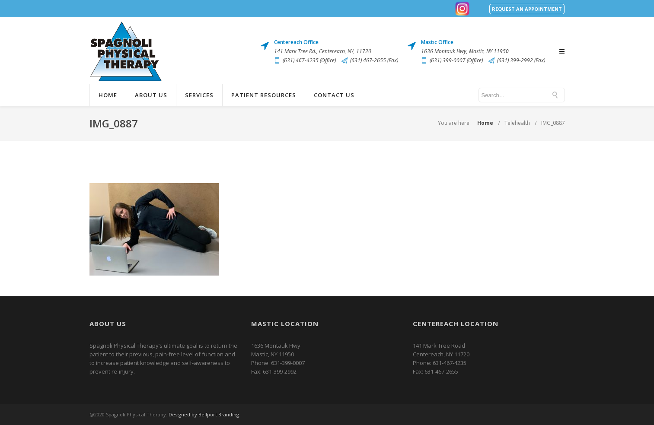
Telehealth (517, 123)
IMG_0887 (553, 123)
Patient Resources (263, 95)
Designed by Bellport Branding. (204, 414)
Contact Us (334, 95)
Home (108, 95)
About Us (151, 95)
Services (199, 95)
